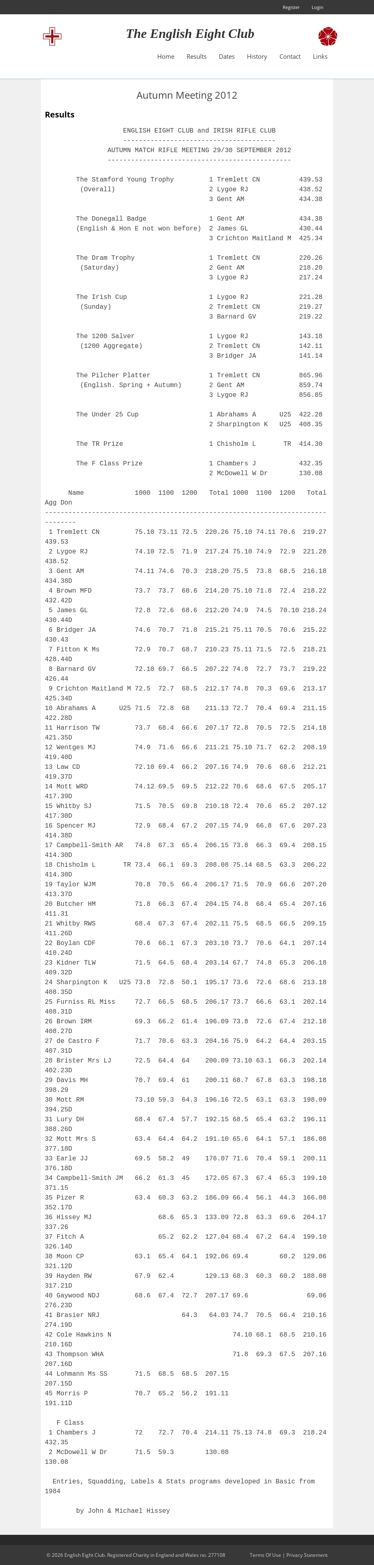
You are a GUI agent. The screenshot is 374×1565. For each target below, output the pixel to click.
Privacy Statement (307, 1555)
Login (317, 7)
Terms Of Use (265, 1555)
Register (291, 7)
